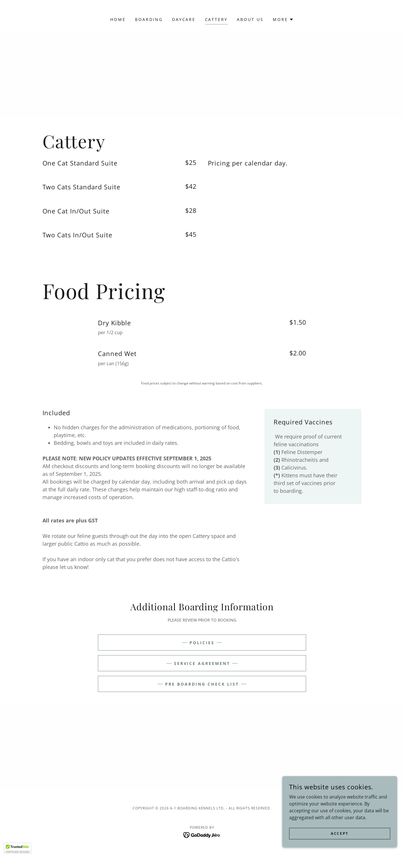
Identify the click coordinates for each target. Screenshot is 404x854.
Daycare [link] (184, 19)
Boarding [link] (149, 19)
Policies (202, 642)
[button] (283, 19)
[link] (202, 834)
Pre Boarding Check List (202, 684)
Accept (339, 833)
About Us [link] (250, 19)
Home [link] (118, 19)
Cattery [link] (216, 19)
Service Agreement (202, 663)
